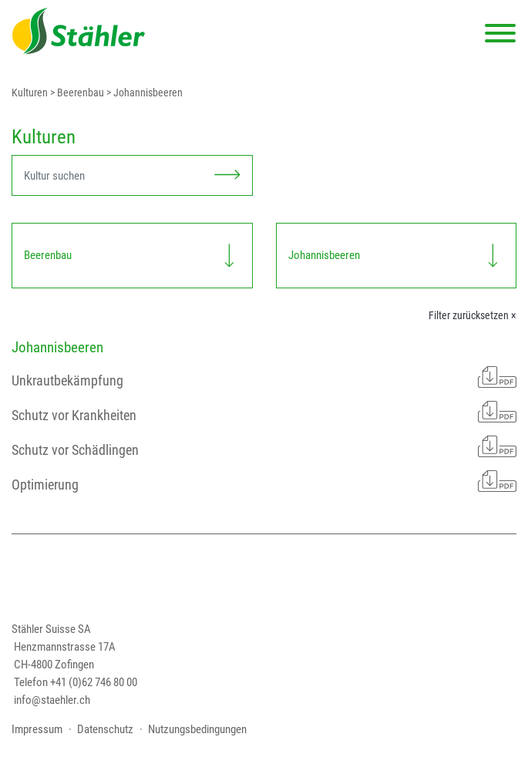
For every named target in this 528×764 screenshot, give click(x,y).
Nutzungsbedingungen (197, 729)
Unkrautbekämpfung (264, 377)
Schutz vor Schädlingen (264, 446)
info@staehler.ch (52, 700)
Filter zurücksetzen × (472, 315)
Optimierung (264, 481)
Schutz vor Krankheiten (264, 411)
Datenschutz (105, 729)
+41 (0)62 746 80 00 (93, 682)
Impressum (37, 729)
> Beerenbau (76, 92)
